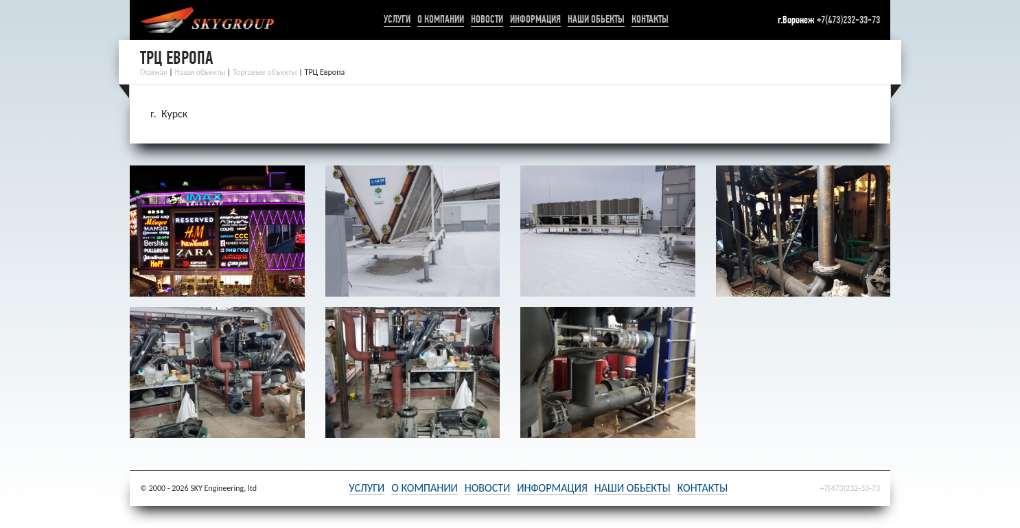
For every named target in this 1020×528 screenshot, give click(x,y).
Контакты (650, 19)
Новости (487, 19)
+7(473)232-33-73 (848, 19)
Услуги (397, 19)
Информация (535, 19)
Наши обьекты (596, 19)
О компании (440, 19)
